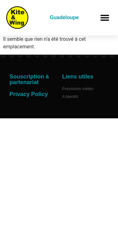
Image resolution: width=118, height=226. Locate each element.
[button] (105, 18)
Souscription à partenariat (29, 79)
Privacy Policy (28, 94)
